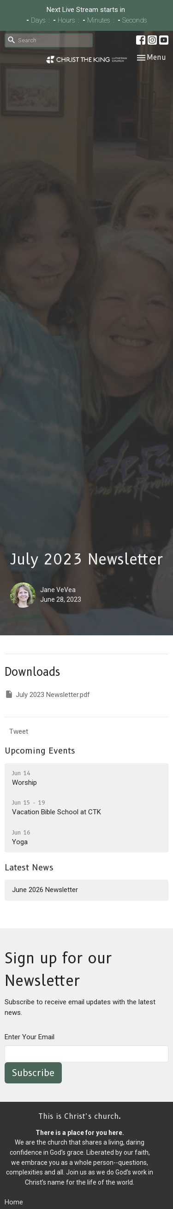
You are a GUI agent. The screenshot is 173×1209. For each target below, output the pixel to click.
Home (14, 1202)
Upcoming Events (40, 751)
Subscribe (33, 1072)
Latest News (29, 868)
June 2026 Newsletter (45, 890)
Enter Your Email (29, 1037)
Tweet (18, 731)
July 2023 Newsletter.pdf (47, 694)
